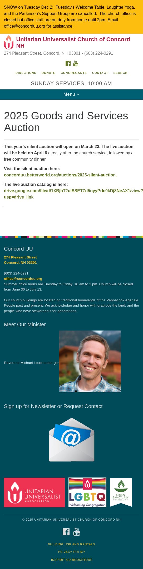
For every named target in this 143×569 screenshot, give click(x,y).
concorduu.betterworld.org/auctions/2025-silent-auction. (60, 175)
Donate (48, 72)
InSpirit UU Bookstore (71, 559)
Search (120, 72)
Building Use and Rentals (71, 544)
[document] (71, 165)
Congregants (74, 72)
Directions (26, 72)
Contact (100, 72)
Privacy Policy (72, 551)
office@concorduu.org (23, 279)
